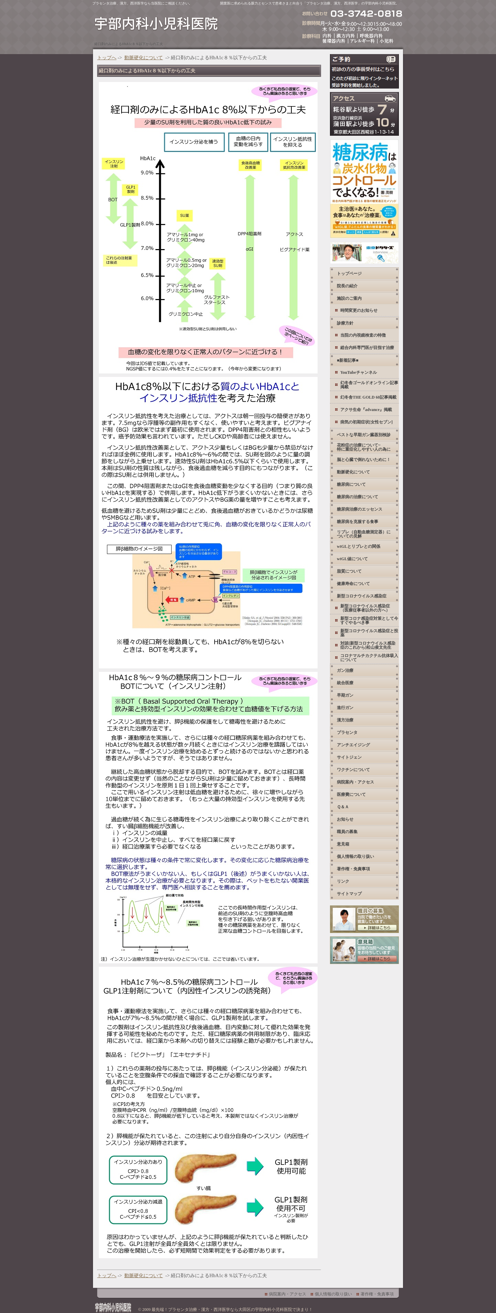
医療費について (351, 794)
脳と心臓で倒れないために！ (364, 459)
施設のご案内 (349, 298)
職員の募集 (347, 831)
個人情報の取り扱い (355, 856)
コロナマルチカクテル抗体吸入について (369, 657)
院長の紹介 (347, 286)
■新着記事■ (348, 360)
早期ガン (345, 695)
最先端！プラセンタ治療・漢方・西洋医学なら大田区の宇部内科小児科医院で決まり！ (232, 1309)
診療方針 (345, 323)
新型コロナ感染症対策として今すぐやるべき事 (369, 620)
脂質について (349, 571)
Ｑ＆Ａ (343, 806)
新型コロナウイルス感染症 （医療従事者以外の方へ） (365, 608)
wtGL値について (352, 558)
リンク (343, 881)
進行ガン (345, 707)
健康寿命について (353, 583)
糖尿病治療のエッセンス (359, 509)
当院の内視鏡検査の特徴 (363, 335)
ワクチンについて (353, 769)
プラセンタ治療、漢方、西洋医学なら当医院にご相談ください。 (142, 3)
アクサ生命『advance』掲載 (366, 409)
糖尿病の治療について (357, 496)
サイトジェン (349, 757)
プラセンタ (347, 732)
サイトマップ (349, 893)
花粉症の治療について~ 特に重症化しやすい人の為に (364, 447)
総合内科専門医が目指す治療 (367, 347)
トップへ (106, 57)
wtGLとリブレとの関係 (358, 546)
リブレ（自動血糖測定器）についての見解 (364, 534)
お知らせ (345, 819)
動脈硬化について (143, 57)
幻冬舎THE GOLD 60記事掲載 (368, 397)
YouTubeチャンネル (358, 372)
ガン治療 (345, 670)
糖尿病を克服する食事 (357, 521)
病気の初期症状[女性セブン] (366, 422)
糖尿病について (351, 484)
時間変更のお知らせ (359, 310)
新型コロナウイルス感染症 (361, 596)
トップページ (349, 273)
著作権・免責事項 (353, 868)
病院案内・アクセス (355, 782)
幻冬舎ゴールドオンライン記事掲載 (369, 384)
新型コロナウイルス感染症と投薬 (369, 632)
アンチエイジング (353, 744)
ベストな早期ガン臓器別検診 (364, 434)
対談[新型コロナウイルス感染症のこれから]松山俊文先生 (367, 645)
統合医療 (345, 682)
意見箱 (343, 844)
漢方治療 (345, 720)
